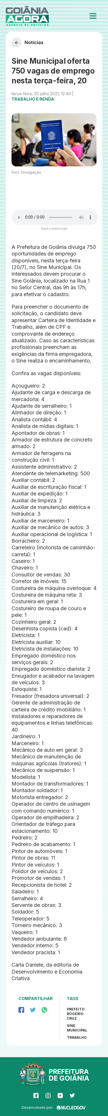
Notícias (27, 42)
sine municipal (77, 1027)
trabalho (77, 1037)
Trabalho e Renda (33, 99)
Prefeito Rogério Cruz (76, 1013)
